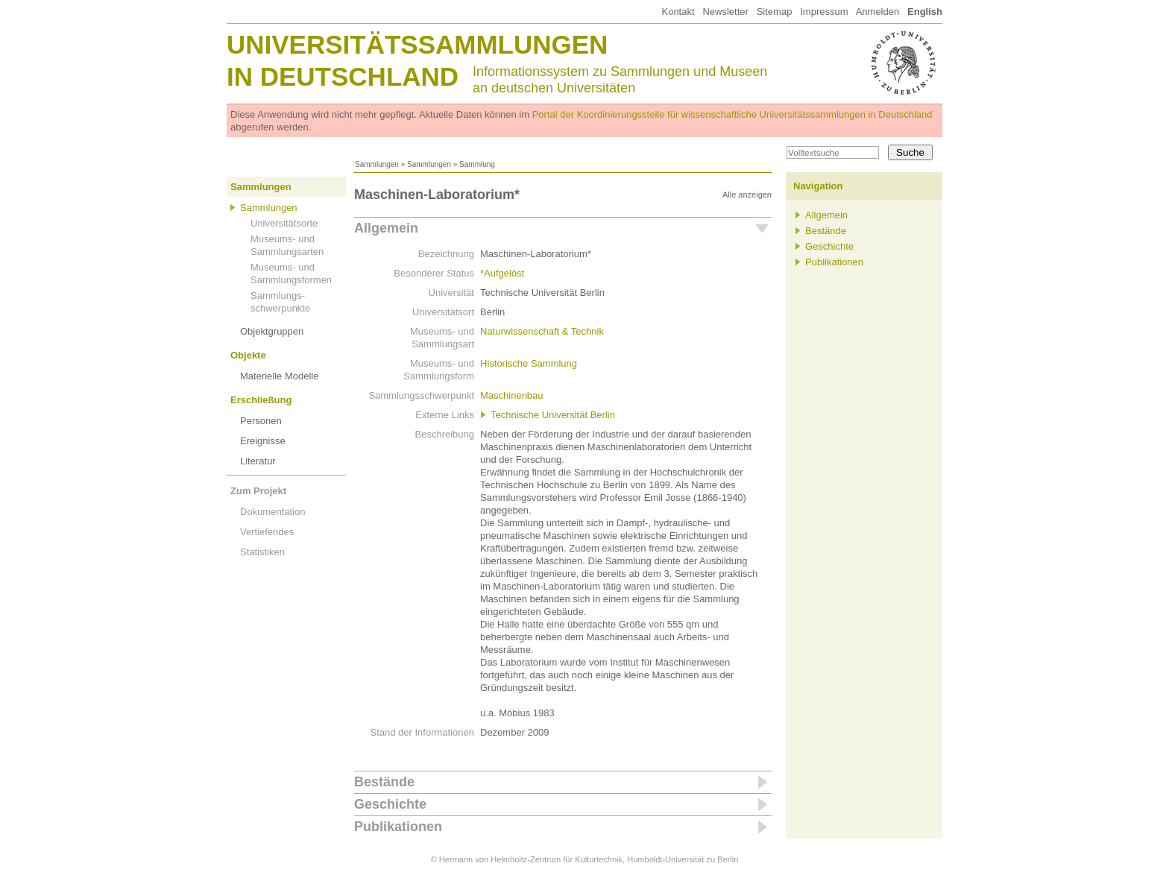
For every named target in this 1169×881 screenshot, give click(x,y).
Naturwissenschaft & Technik (542, 331)
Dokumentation (272, 511)
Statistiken (262, 552)
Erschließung (261, 399)
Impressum (824, 11)
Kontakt (677, 11)
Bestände (384, 781)
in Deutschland (343, 76)
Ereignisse (263, 440)
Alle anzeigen (747, 194)
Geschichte (390, 804)
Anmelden (878, 11)
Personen (261, 420)
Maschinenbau (511, 395)
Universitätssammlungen (417, 44)
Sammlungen (377, 164)
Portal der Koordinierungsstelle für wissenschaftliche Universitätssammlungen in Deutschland (732, 114)
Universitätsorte (284, 223)
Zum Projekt (258, 490)
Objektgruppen (271, 331)
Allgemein (386, 228)
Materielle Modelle (279, 376)
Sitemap (775, 11)
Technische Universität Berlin (553, 414)
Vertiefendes (267, 531)
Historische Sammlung (528, 363)
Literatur (258, 461)
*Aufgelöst (502, 273)
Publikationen (398, 826)
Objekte (248, 355)
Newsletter (725, 11)
